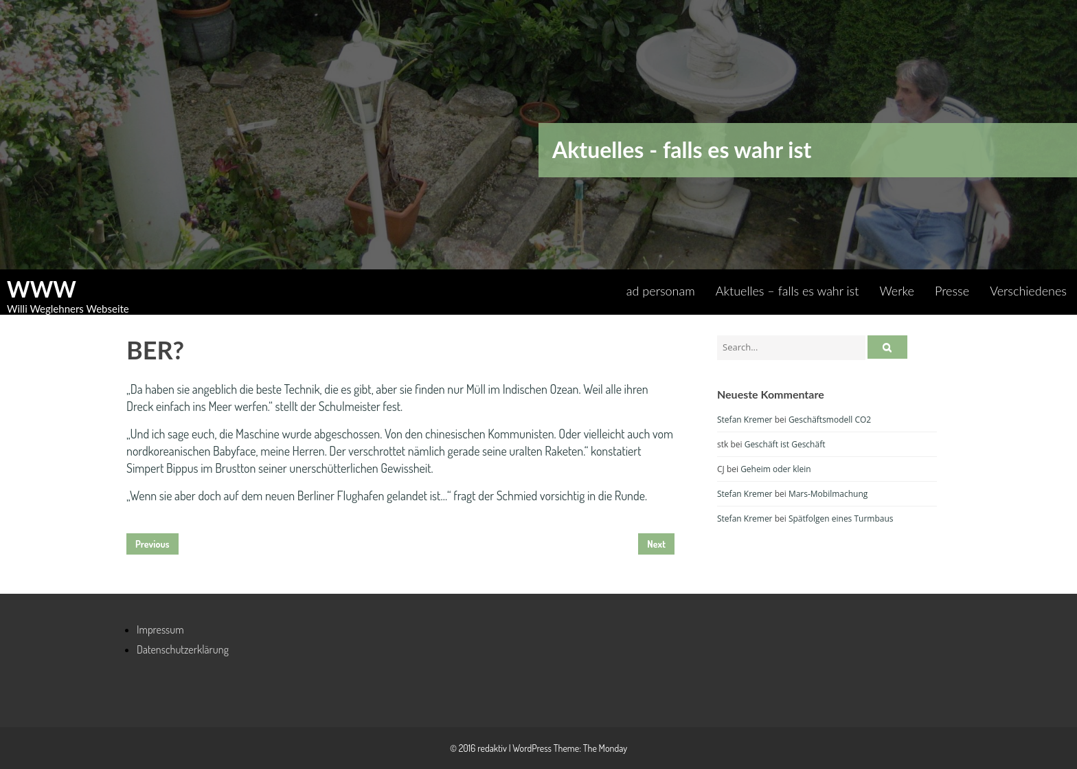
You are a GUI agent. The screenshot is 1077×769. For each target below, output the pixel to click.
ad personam (660, 290)
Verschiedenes (1028, 290)
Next (656, 544)
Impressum (160, 629)
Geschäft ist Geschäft (785, 444)
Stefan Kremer (745, 419)
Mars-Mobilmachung (828, 494)
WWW (41, 289)
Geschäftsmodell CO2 (830, 419)
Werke (896, 290)
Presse (952, 290)
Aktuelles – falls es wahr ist (787, 290)
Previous (152, 544)
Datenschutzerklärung (183, 649)
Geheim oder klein (775, 469)
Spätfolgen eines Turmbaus (841, 518)
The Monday (605, 748)
